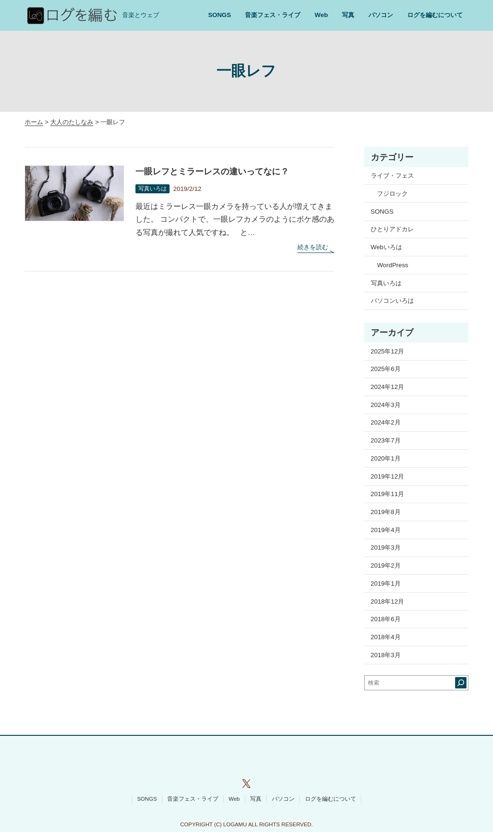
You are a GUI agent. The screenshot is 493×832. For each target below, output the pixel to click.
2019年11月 (387, 493)
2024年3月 (386, 404)
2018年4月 (386, 637)
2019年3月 (386, 547)
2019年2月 (386, 565)
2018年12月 (387, 601)
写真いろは (152, 188)
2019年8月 (386, 511)
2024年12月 (387, 386)
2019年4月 (386, 530)
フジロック (392, 193)
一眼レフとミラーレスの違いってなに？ (212, 171)
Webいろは (386, 247)
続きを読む (315, 247)
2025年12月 (387, 351)
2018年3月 (386, 655)
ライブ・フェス (392, 175)
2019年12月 (387, 476)
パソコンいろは (392, 300)
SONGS (382, 211)
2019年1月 (386, 583)
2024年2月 (386, 422)
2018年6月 (386, 619)
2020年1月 (386, 458)
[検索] (460, 682)
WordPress (392, 265)
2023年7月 (386, 440)
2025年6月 (386, 368)
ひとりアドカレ (392, 229)
